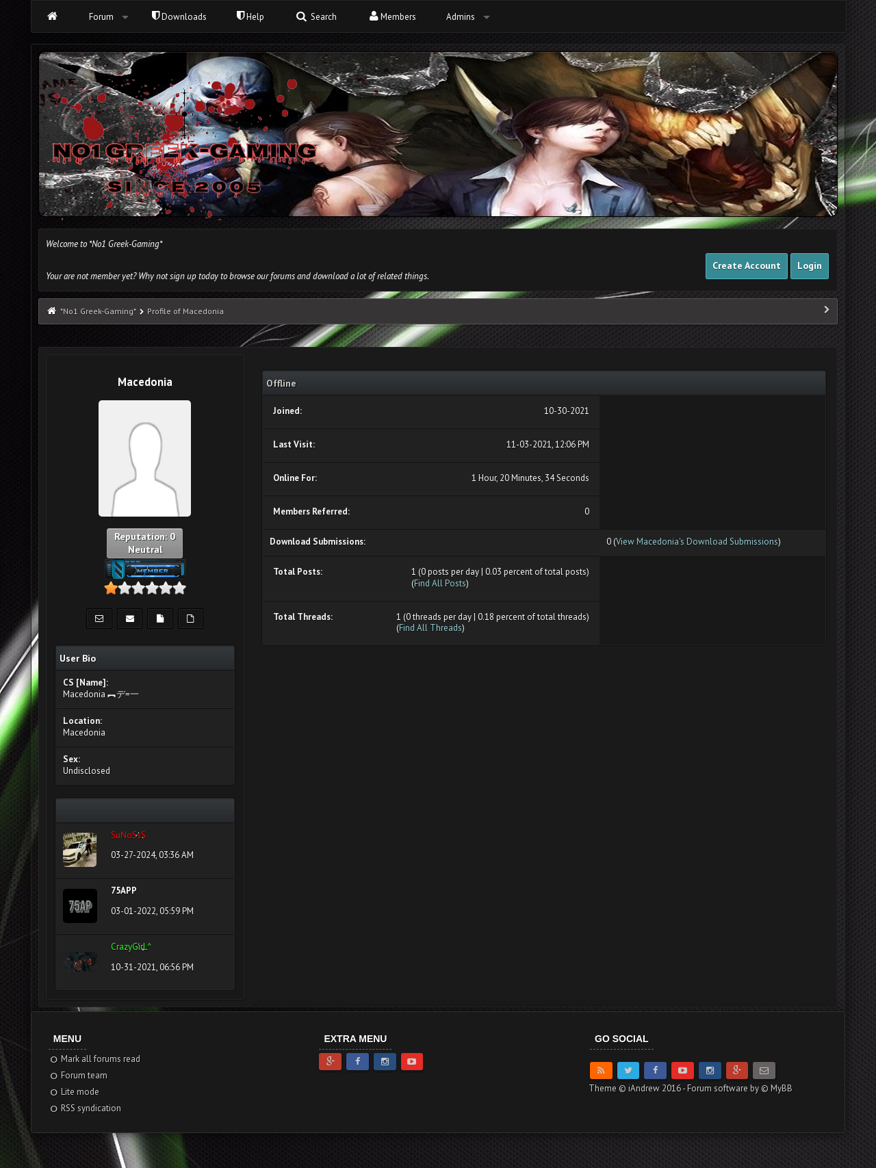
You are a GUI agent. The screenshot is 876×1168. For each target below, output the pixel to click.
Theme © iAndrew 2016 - (638, 1088)
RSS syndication (85, 1108)
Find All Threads (430, 628)
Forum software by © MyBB (740, 1088)
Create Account (746, 265)
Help (250, 17)
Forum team (78, 1075)
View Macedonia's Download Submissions (697, 541)
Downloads (179, 17)
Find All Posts (440, 583)
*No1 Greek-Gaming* (98, 311)
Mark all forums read (94, 1059)
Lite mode (74, 1092)
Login (809, 265)
